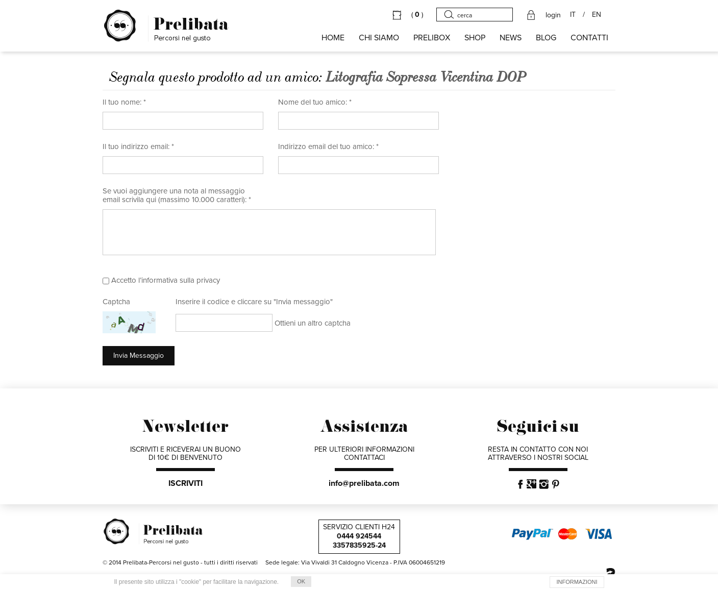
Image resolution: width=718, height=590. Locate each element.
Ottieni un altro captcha (313, 323)
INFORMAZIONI (576, 582)
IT (573, 15)
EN (596, 15)
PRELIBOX (431, 37)
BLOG (546, 37)
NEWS (511, 37)
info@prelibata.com (364, 483)
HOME (332, 37)
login (553, 15)
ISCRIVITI (185, 483)
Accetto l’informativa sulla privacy (165, 280)
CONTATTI (589, 37)
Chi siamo (379, 37)
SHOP (474, 37)
